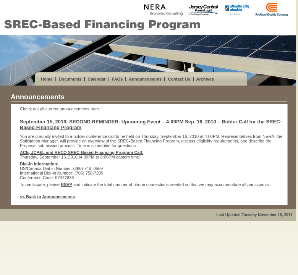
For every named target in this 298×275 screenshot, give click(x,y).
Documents (70, 79)
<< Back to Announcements (47, 196)
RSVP (66, 184)
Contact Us (179, 79)
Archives (205, 79)
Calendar (96, 79)
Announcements (145, 79)
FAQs (117, 79)
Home (47, 79)
